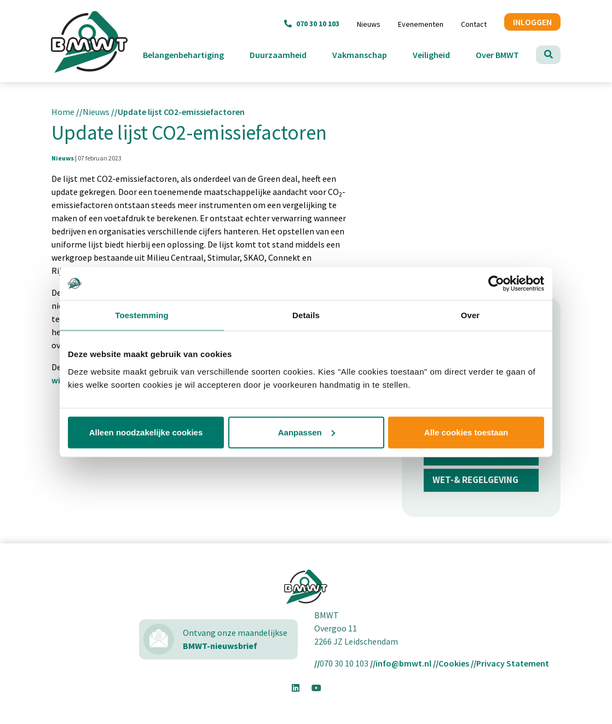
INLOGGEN (532, 21)
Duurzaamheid (287, 54)
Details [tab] (306, 315)
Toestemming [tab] (142, 315)
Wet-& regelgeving (475, 480)
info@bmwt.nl (403, 663)
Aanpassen (306, 431)
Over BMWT (506, 54)
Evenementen (420, 24)
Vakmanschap (368, 54)
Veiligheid (440, 54)
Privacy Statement (512, 663)
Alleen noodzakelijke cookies (146, 431)
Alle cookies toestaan (466, 431)
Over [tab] (470, 315)
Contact (474, 24)
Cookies (453, 663)
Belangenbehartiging (192, 54)
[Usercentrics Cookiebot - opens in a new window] (496, 283)
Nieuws (368, 24)
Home (62, 111)
